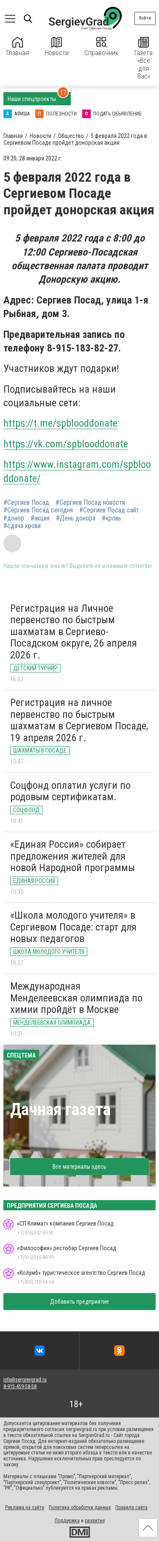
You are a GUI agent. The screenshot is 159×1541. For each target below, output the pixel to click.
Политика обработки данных (80, 1507)
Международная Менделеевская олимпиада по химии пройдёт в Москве (76, 997)
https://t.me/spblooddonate (60, 423)
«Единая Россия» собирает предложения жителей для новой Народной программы (72, 856)
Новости (57, 47)
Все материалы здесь (79, 1166)
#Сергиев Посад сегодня (38, 510)
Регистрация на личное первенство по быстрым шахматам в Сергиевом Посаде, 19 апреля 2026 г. (79, 720)
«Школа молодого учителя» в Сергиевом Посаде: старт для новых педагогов (73, 927)
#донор (13, 518)
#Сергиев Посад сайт (109, 510)
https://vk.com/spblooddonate (65, 444)
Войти (145, 18)
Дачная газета (60, 1109)
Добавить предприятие (79, 1301)
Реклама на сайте (24, 1507)
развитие (95, 1521)
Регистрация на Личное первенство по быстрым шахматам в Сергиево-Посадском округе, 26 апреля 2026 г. (73, 631)
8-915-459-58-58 (19, 1386)
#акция (40, 518)
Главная (17, 47)
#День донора (75, 518)
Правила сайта (131, 1507)
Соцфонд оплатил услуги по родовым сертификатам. (70, 791)
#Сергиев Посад (26, 502)
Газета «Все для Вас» (143, 58)
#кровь (111, 518)
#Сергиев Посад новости (90, 502)
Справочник (101, 47)
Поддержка (67, 1521)
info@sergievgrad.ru (25, 1380)
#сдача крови (22, 526)
